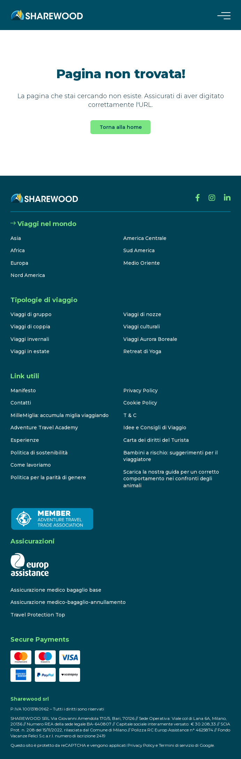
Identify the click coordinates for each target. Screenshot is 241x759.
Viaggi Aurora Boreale (150, 332)
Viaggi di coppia (30, 320)
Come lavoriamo (30, 458)
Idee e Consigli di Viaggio (154, 421)
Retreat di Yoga (142, 345)
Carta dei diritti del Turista (156, 433)
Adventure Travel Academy (44, 421)
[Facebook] (197, 191)
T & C (130, 408)
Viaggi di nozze (142, 307)
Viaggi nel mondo (43, 217)
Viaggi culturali (141, 320)
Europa (19, 256)
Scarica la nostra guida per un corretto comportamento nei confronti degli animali (171, 472)
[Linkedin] (227, 191)
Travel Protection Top (37, 608)
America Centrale (144, 231)
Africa (17, 244)
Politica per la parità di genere (48, 470)
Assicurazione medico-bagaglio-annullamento (68, 595)
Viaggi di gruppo (31, 307)
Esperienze (24, 433)
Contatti (20, 396)
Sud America (139, 244)
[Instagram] (212, 191)
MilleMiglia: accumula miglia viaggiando (59, 408)
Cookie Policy (140, 396)
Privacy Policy (140, 383)
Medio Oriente (141, 256)
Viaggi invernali (29, 332)
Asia (15, 231)
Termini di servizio (178, 738)
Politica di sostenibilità (39, 446)
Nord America (27, 268)
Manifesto (23, 383)
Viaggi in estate (29, 345)
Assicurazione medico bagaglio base (55, 583)
